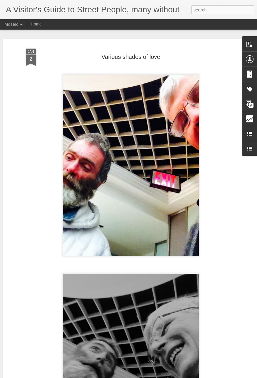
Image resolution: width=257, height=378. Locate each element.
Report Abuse (164, 375)
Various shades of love (131, 51)
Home (36, 24)
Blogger (146, 375)
